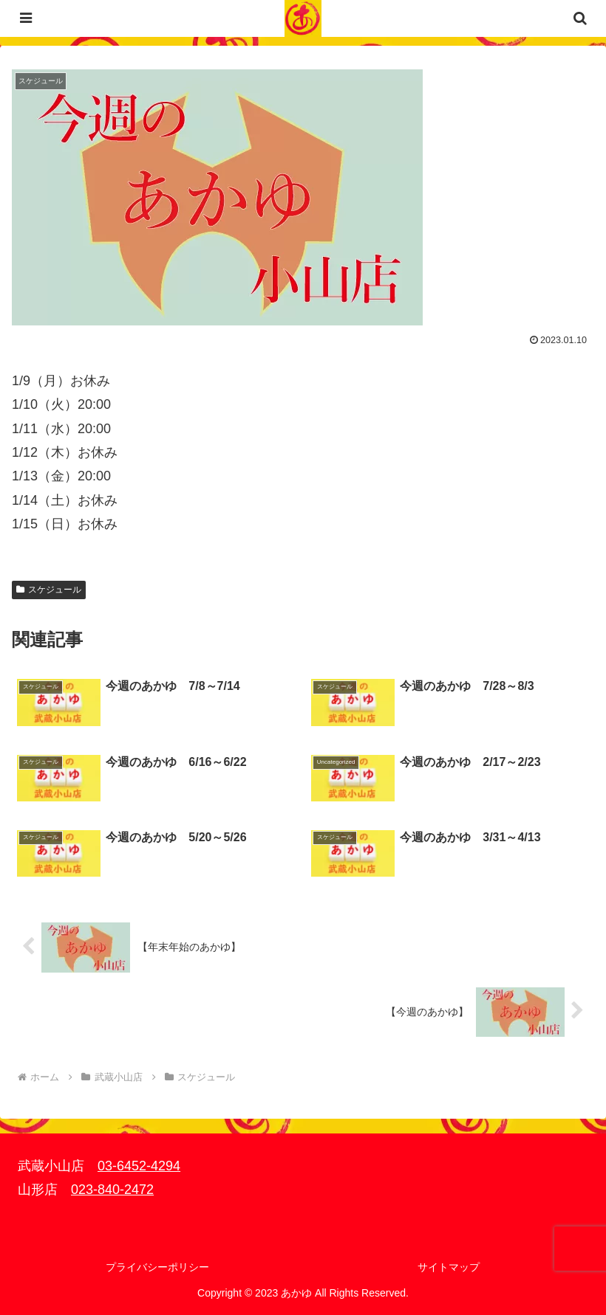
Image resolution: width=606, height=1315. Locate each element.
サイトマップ (449, 1267)
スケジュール (48, 589)
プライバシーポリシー (157, 1267)
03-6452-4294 (139, 1166)
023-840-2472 (112, 1189)
